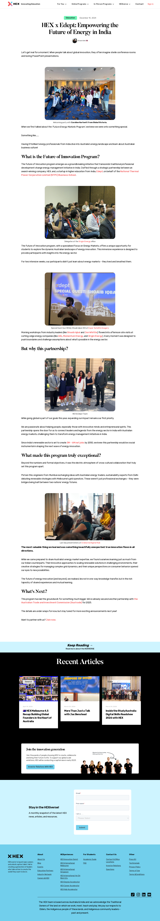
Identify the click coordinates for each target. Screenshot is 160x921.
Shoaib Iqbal (73, 332)
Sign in (151, 4)
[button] (62, 4)
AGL (60, 336)
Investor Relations (113, 866)
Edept (99, 171)
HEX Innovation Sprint (69, 859)
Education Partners (45, 871)
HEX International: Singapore (67, 870)
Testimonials (134, 863)
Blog (39, 863)
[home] (23, 4)
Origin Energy (85, 241)
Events (40, 867)
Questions (110, 869)
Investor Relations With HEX (40, 767)
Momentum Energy (73, 336)
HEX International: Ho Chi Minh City (70, 877)
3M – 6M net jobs (75, 442)
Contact (140, 4)
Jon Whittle (91, 332)
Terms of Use (134, 871)
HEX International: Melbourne (67, 864)
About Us (41, 859)
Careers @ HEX (43, 878)
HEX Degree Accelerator (70, 882)
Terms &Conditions (136, 874)
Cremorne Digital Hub (90, 543)
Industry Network (45, 874)
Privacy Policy (134, 867)
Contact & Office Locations (113, 860)
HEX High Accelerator (69, 889)
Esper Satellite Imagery (98, 328)
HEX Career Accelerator (69, 886)
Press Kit (132, 859)
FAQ (84, 863)
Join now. (51, 619)
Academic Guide (89, 859)
